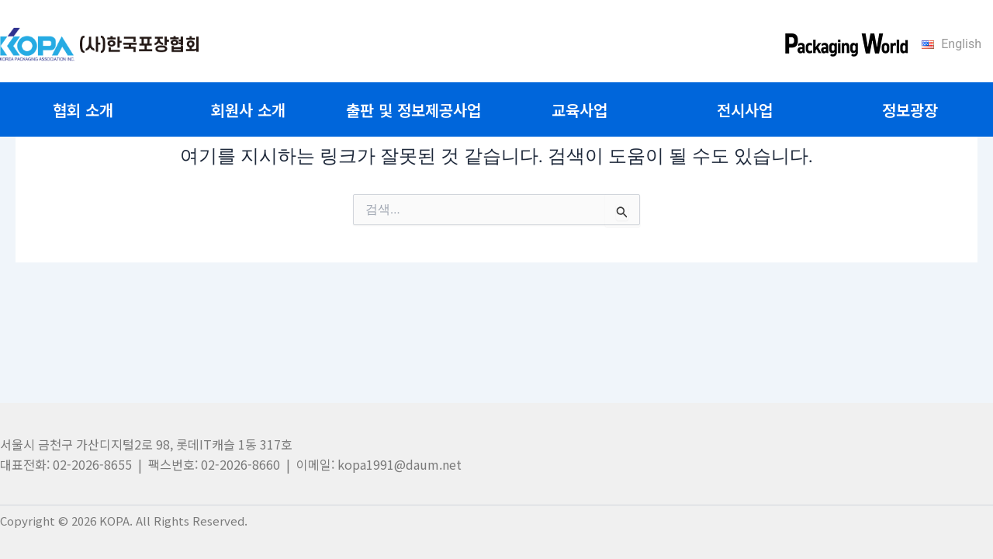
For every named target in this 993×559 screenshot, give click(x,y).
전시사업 (745, 110)
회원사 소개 (248, 110)
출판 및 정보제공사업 (413, 110)
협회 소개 (83, 110)
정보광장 (910, 110)
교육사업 (579, 110)
